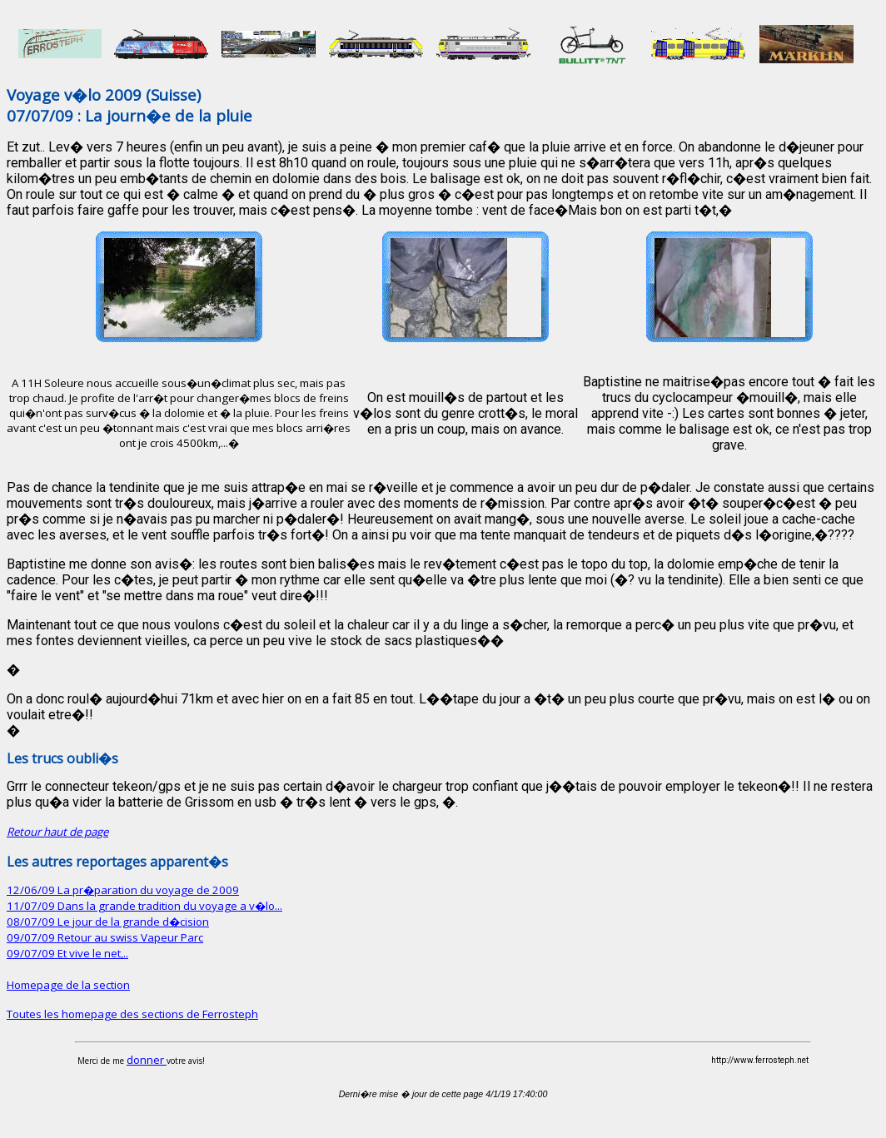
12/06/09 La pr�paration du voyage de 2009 (123, 889)
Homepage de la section (68, 984)
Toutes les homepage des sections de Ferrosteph (132, 1013)
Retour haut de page (57, 831)
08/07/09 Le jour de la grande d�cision (108, 921)
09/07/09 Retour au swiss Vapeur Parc (105, 937)
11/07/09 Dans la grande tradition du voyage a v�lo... (144, 905)
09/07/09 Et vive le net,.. (67, 953)
